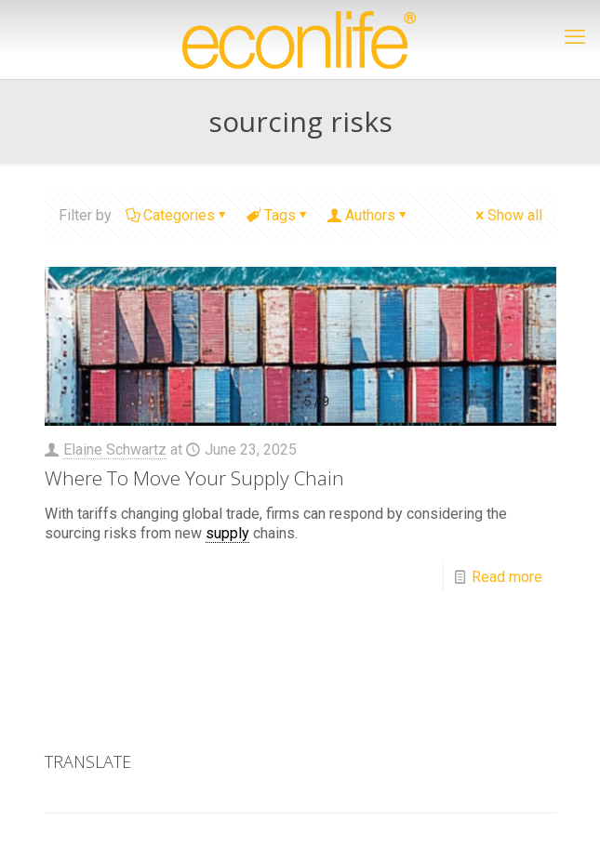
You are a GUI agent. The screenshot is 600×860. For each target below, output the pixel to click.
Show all (507, 215)
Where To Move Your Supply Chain (194, 478)
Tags (279, 215)
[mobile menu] (575, 37)
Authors (368, 215)
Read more (507, 577)
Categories (178, 215)
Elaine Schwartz (115, 449)
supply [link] (227, 533)
